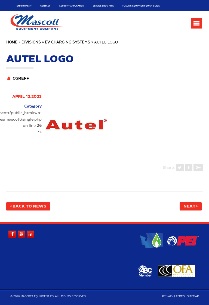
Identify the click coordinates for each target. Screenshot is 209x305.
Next (189, 206)
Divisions (31, 42)
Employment (24, 6)
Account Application (71, 6)
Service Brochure (103, 6)
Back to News (29, 206)
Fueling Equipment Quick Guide (141, 6)
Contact (45, 6)
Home (11, 42)
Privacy (167, 296)
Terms (180, 296)
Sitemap (193, 296)
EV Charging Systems (67, 42)
